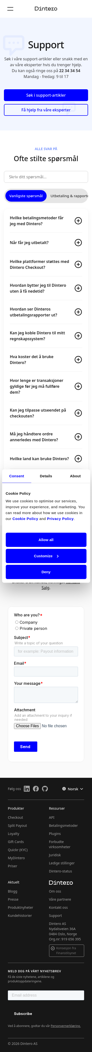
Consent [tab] (16, 476)
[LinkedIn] (27, 789)
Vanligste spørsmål (26, 195)
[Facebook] (36, 789)
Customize (46, 556)
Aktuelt (13, 882)
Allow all (46, 540)
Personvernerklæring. (66, 1026)
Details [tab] (46, 476)
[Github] (45, 789)
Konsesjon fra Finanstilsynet (66, 950)
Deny (46, 572)
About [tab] (75, 476)
